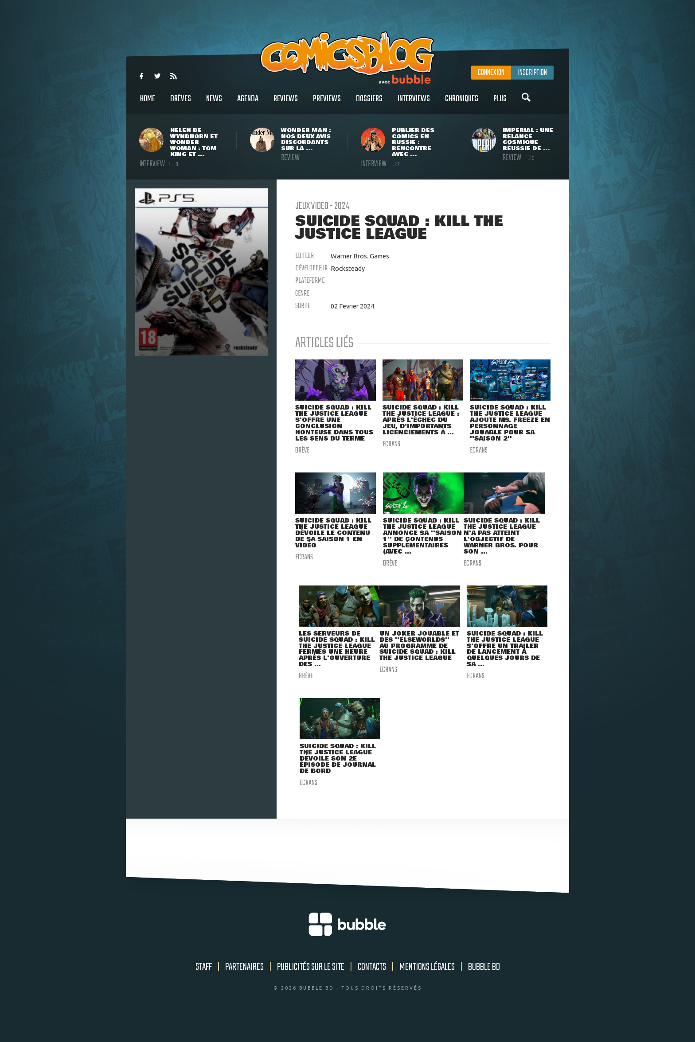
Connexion (491, 72)
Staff (203, 987)
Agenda (248, 103)
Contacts (372, 987)
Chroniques (461, 103)
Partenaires (244, 987)
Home (148, 103)
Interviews (413, 103)
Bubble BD (484, 987)
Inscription (532, 72)
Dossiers (369, 103)
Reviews (285, 103)
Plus (500, 103)
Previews (326, 103)
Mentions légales (427, 987)
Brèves (181, 103)
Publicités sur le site (310, 987)
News (214, 103)
